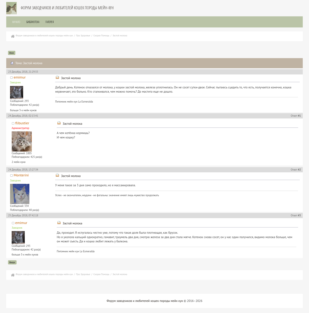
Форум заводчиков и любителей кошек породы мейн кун (145, 301)
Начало (16, 22)
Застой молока (71, 78)
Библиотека (32, 22)
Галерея (49, 22)
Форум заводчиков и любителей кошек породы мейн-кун (67, 7)
